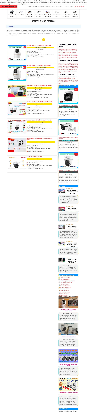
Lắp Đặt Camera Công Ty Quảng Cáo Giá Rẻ (68, 365)
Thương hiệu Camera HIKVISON (66, 281)
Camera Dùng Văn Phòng (33, 6)
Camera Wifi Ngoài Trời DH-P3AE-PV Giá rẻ (39, 120)
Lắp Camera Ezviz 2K (65, 66)
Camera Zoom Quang (64, 288)
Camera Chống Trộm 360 (43, 21)
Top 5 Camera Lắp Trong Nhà (69, 52)
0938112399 (79, 7)
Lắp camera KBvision (64, 279)
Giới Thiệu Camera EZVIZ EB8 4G (68, 337)
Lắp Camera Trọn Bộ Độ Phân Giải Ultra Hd (68, 77)
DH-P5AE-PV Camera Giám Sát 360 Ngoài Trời (39, 101)
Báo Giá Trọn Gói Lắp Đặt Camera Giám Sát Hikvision (72, 192)
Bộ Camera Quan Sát (64, 277)
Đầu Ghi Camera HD (63, 293)
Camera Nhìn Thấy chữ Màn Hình (66, 54)
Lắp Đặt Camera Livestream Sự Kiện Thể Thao (72, 245)
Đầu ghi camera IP (63, 295)
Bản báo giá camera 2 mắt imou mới (66, 49)
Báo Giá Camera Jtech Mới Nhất (72, 209)
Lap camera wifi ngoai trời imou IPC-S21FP (39, 85)
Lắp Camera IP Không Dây (65, 287)
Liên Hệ (71, 6)
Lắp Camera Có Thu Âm (64, 285)
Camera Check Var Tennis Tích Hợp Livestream (72, 261)
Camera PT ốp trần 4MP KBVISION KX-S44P (68, 170)
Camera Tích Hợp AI (64, 290)
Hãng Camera (59, 6)
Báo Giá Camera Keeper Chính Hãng (72, 227)
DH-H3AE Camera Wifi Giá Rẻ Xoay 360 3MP (39, 65)
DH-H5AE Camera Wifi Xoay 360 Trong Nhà (39, 45)
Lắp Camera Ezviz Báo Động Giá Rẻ (66, 63)
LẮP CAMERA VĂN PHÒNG (9, 6)
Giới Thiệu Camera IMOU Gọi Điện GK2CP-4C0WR (68, 310)
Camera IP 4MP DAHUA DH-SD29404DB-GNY (68, 105)
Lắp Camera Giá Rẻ (64, 284)
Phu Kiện (66, 6)
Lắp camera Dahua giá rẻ (65, 282)
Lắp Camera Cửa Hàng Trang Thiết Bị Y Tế (68, 393)
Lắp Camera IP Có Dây (64, 292)
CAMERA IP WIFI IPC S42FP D (34, 157)
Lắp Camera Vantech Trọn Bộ (65, 78)
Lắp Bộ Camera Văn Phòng (47, 6)
